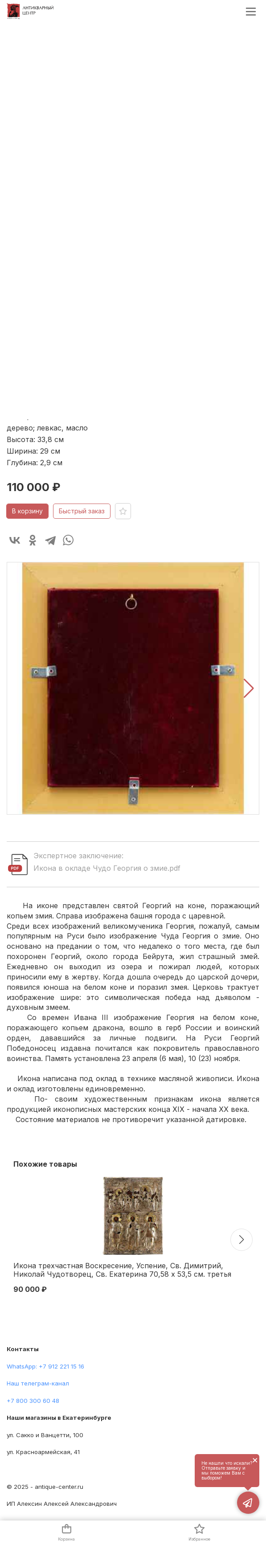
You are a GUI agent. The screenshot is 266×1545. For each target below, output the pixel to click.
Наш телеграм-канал (38, 1383)
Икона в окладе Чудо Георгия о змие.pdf (106, 868)
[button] (249, 688)
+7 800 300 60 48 (33, 1400)
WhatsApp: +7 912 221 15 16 (45, 1366)
